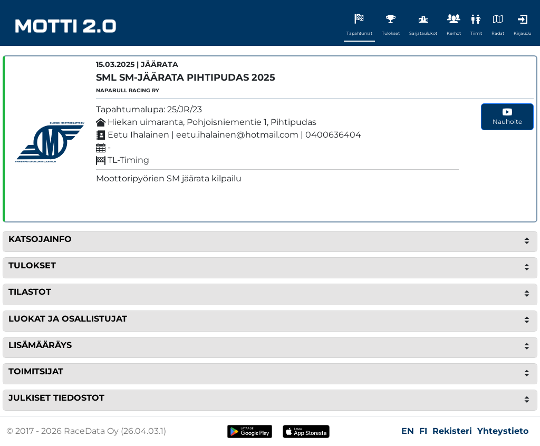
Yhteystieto (502, 431)
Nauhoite (507, 116)
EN (407, 431)
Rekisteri (452, 431)
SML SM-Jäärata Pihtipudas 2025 (185, 77)
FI (423, 431)
